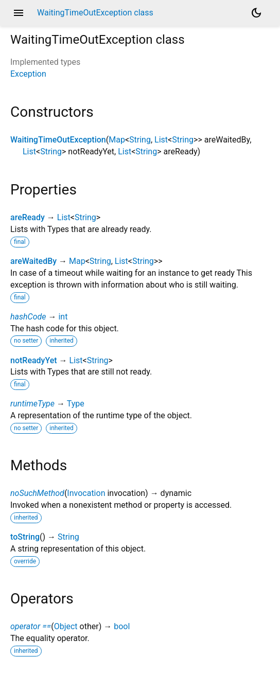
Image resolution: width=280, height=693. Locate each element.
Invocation (86, 493)
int (62, 317)
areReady (27, 217)
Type (75, 403)
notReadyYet (33, 360)
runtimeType (32, 403)
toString (25, 537)
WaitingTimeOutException (58, 140)
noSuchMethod (37, 493)
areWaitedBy (33, 261)
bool (122, 626)
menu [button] (18, 13)
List (161, 140)
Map (117, 140)
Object (66, 626)
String (140, 140)
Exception (28, 74)
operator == (30, 626)
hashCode (28, 317)
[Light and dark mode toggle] (256, 13)
